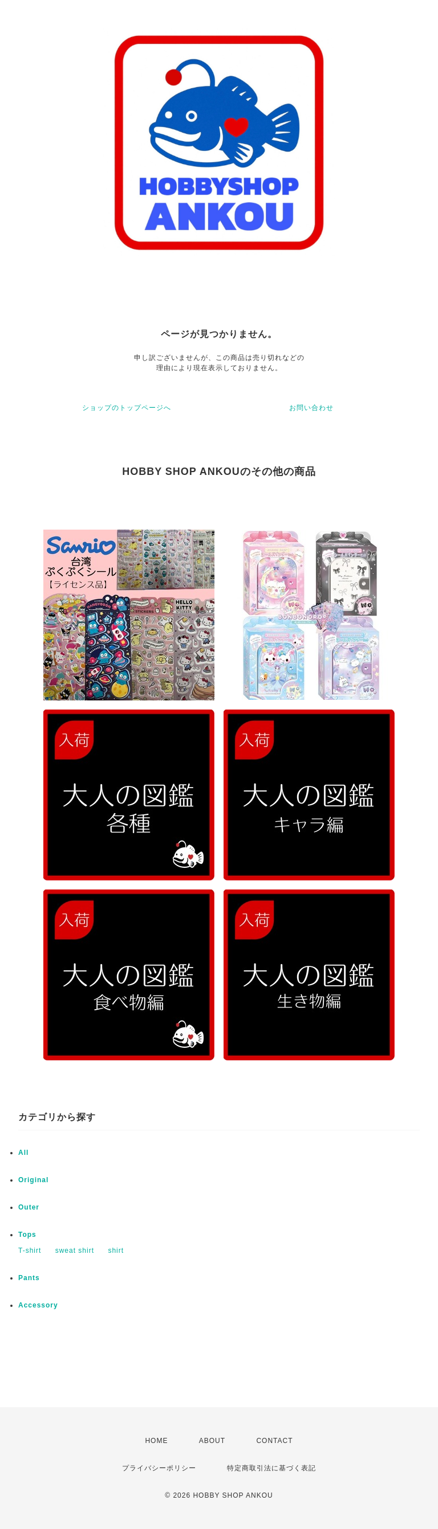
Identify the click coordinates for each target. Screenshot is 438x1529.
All (23, 1153)
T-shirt (29, 1251)
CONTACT (274, 1441)
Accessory (38, 1305)
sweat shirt (74, 1251)
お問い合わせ (311, 408)
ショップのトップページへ (126, 408)
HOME (156, 1441)
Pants (29, 1278)
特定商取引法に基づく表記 (271, 1468)
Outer (28, 1207)
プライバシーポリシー (159, 1468)
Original (33, 1180)
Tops (27, 1235)
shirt (116, 1251)
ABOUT (212, 1441)
